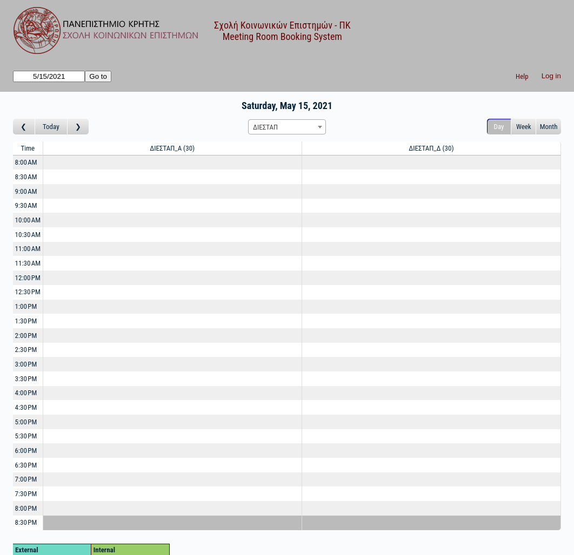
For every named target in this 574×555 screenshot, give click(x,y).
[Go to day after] (78, 126)
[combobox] (287, 126)
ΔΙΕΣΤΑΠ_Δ (431, 148)
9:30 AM (26, 205)
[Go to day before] (24, 126)
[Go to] (49, 76)
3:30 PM (26, 379)
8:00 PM (26, 508)
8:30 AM (26, 177)
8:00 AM (26, 162)
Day (499, 127)
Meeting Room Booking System (282, 36)
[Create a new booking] (172, 162)
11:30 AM (28, 263)
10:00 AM (28, 220)
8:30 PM (26, 522)
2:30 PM (26, 350)
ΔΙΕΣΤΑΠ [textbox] (265, 127)
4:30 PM (26, 407)
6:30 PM (26, 465)
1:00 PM (26, 306)
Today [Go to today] (51, 127)
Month (549, 127)
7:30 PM (26, 494)
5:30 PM (26, 436)
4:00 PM (26, 393)
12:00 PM (28, 278)
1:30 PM (26, 321)
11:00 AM (28, 249)
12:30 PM (28, 292)
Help (522, 76)
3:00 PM (26, 364)
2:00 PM (26, 335)
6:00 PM (26, 450)
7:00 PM (26, 479)
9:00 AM (26, 191)
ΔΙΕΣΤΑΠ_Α (172, 148)
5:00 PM (26, 422)
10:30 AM (28, 235)
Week (523, 127)
